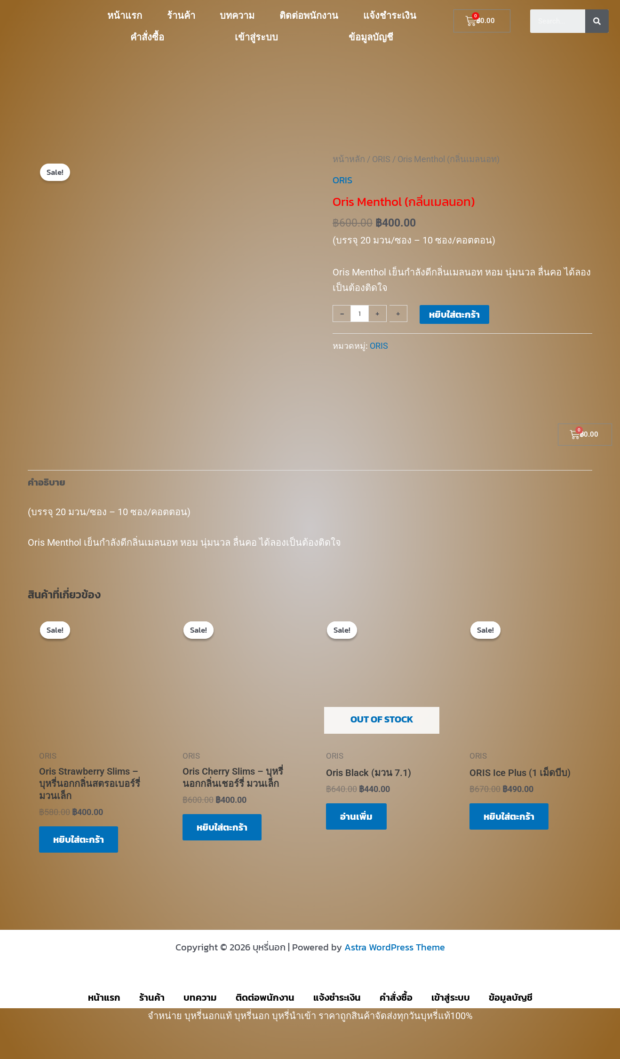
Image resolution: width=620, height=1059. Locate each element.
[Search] (597, 21)
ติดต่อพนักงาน (308, 15)
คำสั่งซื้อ (147, 37)
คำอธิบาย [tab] (46, 482)
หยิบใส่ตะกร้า (454, 314)
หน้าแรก (124, 15)
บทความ (237, 15)
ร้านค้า (181, 15)
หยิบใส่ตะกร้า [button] (78, 839)
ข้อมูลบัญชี (371, 37)
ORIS (381, 159)
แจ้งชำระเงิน (389, 15)
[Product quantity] (359, 313)
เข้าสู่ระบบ (256, 37)
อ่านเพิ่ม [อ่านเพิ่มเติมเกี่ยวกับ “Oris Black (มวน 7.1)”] (356, 816)
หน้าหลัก (349, 159)
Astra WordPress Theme (394, 947)
